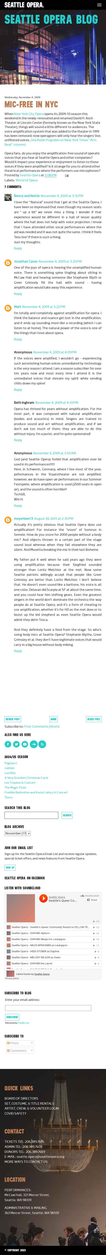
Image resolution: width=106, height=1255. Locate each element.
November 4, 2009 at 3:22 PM (43, 307)
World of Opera (27, 180)
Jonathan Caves (25, 261)
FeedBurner (23, 1022)
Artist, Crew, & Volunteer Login (32, 1108)
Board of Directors (21, 1098)
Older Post (93, 719)
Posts (13, 1043)
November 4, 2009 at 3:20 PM (60, 261)
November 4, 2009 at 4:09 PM (55, 352)
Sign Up (10, 867)
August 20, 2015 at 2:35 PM (53, 519)
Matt (17, 307)
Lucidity (10, 773)
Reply (18, 248)
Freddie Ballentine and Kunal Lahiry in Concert (36, 793)
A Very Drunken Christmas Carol (26, 778)
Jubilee (9, 768)
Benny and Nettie (27, 196)
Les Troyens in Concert (20, 783)
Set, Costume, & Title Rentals (29, 1104)
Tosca (8, 797)
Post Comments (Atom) (41, 727)
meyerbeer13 (23, 519)
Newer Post (13, 719)
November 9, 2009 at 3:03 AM (54, 453)
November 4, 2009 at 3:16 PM (62, 196)
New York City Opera (29, 114)
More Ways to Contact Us (26, 1162)
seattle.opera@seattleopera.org (40, 1157)
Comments (16, 1051)
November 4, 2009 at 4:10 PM (56, 403)
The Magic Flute (15, 788)
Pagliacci (11, 763)
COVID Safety (15, 1113)
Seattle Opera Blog (51, 19)
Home (54, 719)
